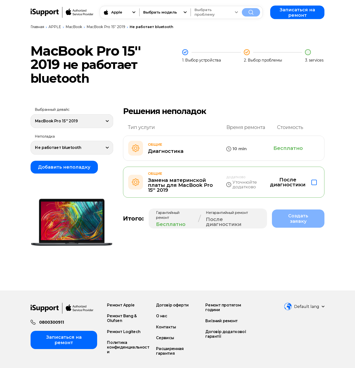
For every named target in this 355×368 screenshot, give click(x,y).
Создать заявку (298, 218)
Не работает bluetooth (151, 27)
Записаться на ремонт (297, 12)
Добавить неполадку (64, 167)
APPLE (55, 27)
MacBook (74, 27)
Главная (37, 27)
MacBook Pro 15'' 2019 (106, 27)
